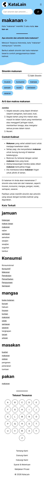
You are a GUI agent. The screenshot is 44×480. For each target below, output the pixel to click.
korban (5, 314)
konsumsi (20, 82)
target (4, 334)
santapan (31, 87)
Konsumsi (12, 258)
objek (4, 321)
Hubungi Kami (22, 460)
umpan (5, 338)
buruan (5, 303)
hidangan (6, 220)
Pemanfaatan (7, 279)
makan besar (7, 223)
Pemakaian (6, 275)
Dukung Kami (22, 455)
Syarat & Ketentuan (22, 464)
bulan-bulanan (8, 300)
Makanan (6, 272)
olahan (5, 359)
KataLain (17, 4)
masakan (11, 345)
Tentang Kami (22, 451)
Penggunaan (7, 282)
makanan (6, 227)
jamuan (9, 213)
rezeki (19, 87)
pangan (7, 87)
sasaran (7, 93)
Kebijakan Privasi (22, 469)
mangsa (33, 82)
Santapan (6, 286)
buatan (5, 352)
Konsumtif (6, 269)
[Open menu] (40, 4)
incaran (7, 82)
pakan (8, 376)
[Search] (38, 12)
